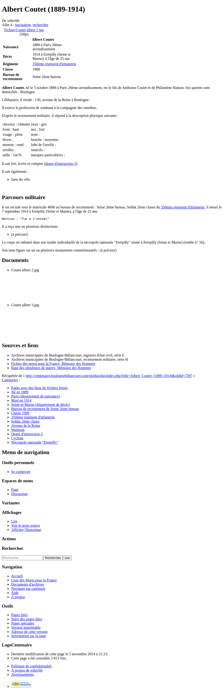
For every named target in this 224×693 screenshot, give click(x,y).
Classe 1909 (20, 414)
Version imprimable (26, 628)
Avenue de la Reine (25, 426)
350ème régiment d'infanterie (54, 64)
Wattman (17, 430)
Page (14, 490)
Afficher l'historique (26, 530)
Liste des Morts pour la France (34, 581)
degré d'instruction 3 (60, 164)
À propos (18, 598)
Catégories (10, 381)
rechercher (40, 25)
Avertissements (22, 675)
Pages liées (19, 616)
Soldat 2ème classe (25, 422)
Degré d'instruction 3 (26, 435)
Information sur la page (28, 637)
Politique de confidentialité (31, 667)
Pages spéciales (22, 624)
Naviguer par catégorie (28, 589)
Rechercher (12, 549)
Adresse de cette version (29, 632)
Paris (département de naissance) (35, 397)
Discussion (19, 494)
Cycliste (17, 439)
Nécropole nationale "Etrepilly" (34, 443)
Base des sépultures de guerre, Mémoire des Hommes (51, 368)
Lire (14, 522)
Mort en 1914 (21, 401)
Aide (14, 593)
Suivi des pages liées (26, 620)
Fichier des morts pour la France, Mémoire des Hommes (53, 364)
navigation (23, 25)
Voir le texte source (25, 526)
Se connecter (20, 472)
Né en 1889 (19, 393)
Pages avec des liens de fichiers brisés (39, 389)
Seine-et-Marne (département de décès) (40, 405)
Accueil (17, 577)
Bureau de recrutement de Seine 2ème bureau (45, 409)
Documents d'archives (27, 585)
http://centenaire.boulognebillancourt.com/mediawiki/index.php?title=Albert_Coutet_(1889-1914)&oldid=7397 (109, 376)
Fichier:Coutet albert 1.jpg (24, 30)
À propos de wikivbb (27, 671)
